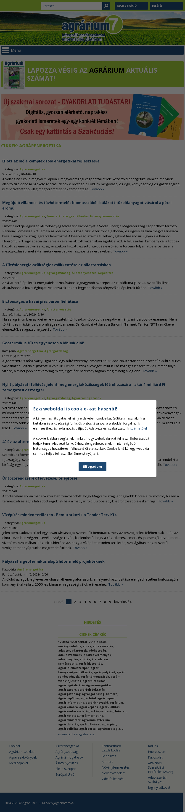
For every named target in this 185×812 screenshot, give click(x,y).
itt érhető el (138, 476)
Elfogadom (92, 514)
